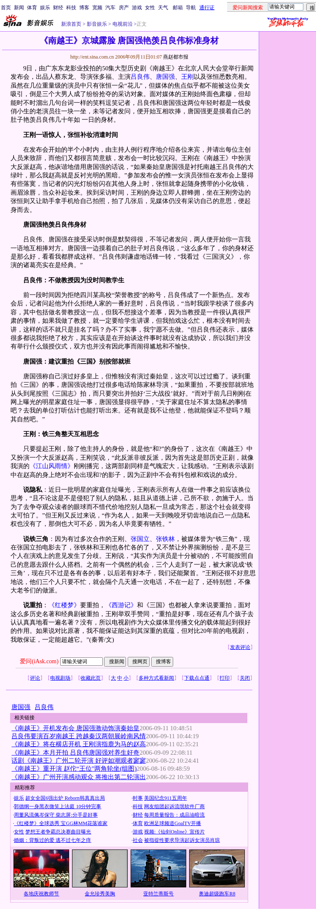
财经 (58, 8)
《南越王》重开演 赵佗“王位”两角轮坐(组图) (74, 768)
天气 (163, 8)
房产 (124, 8)
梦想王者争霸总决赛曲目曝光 (58, 832)
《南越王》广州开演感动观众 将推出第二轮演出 (78, 777)
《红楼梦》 (64, 605)
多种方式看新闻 (156, 678)
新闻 (19, 8)
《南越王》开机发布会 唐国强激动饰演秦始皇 (75, 728)
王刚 (187, 76)
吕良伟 (140, 76)
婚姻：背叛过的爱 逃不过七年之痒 (52, 840)
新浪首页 (71, 24)
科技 (71, 8)
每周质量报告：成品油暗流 (174, 815)
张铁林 (165, 539)
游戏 (137, 8)
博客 (84, 8)
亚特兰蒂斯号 (158, 894)
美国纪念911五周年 (165, 798)
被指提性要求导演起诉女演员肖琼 (182, 840)
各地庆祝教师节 (41, 894)
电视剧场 (60, 678)
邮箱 (178, 8)
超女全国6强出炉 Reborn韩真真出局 (64, 798)
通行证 (206, 8)
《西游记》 (121, 605)
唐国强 (165, 76)
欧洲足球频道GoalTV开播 (172, 823)
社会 (138, 840)
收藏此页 (90, 678)
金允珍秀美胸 (100, 894)
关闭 (245, 678)
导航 (191, 8)
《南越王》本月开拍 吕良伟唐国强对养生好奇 (75, 752)
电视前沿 (122, 24)
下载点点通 (196, 678)
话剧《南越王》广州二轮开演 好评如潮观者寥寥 (78, 760)
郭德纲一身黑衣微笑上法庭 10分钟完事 (57, 806)
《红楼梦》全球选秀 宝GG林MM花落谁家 (60, 823)
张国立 (140, 539)
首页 (6, 8)
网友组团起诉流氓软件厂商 (174, 806)
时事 (138, 798)
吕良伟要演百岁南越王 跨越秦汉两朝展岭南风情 (78, 736)
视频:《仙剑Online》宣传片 (174, 832)
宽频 (97, 8)
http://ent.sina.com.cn (92, 57)
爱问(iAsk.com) (39, 661)
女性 (150, 8)
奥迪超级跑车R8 (217, 894)
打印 (225, 678)
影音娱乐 (97, 24)
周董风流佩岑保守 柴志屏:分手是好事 (55, 815)
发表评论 (240, 647)
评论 (35, 678)
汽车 (110, 8)
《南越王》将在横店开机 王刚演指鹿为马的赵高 (78, 744)
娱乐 (45, 8)
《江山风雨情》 (51, 466)
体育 (32, 8)
